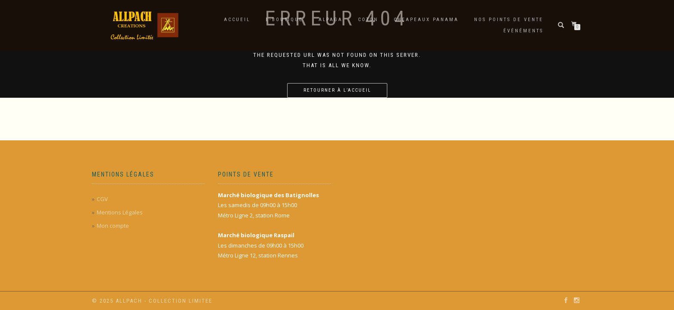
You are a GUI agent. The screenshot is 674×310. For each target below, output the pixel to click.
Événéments (523, 31)
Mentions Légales (120, 212)
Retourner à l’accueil (337, 90)
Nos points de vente (508, 19)
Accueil (237, 19)
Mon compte (113, 225)
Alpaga (331, 19)
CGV (102, 199)
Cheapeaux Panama (426, 19)
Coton (368, 19)
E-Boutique (284, 19)
